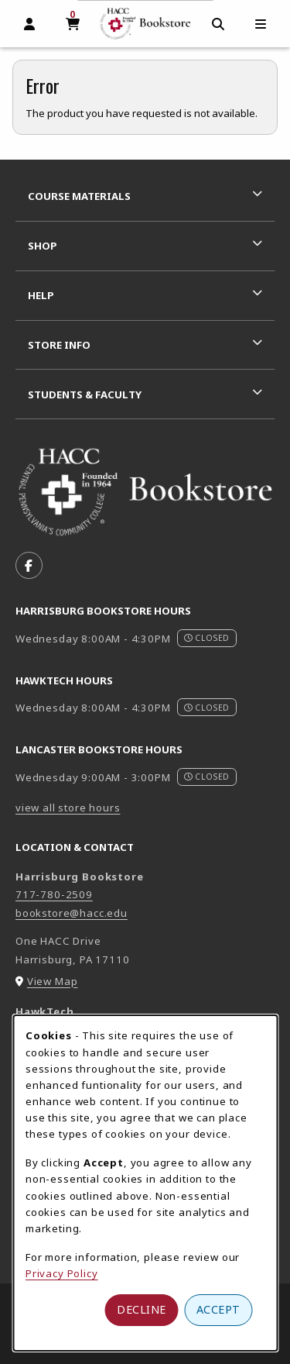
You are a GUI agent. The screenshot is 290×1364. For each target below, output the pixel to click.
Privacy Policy (62, 1273)
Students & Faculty (85, 394)
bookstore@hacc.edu (71, 913)
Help (41, 295)
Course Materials (79, 196)
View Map (52, 981)
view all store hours (68, 808)
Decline (141, 1309)
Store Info (59, 345)
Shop (42, 246)
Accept (218, 1309)
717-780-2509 (54, 894)
